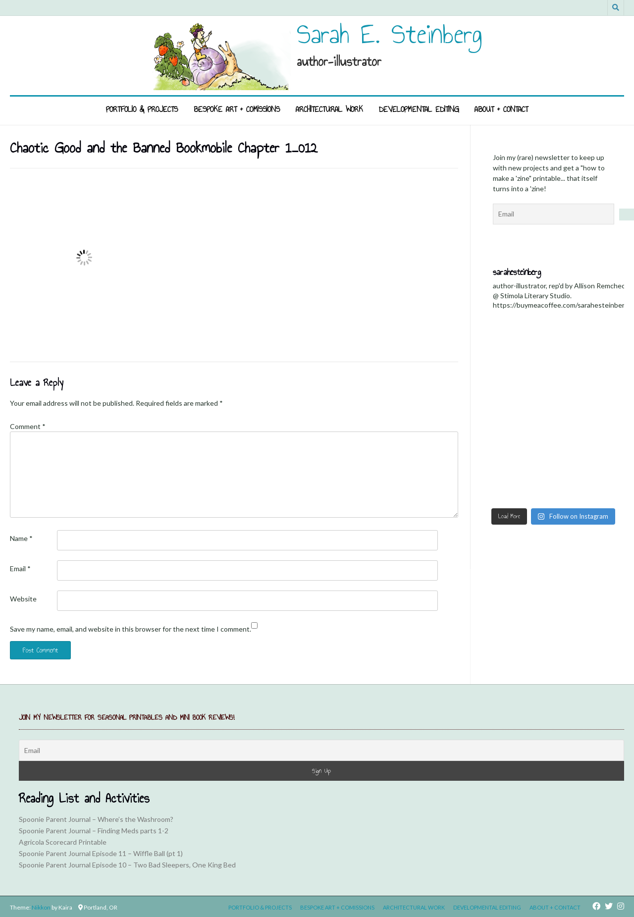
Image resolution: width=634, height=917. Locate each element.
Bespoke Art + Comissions (237, 109)
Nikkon (41, 907)
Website (23, 598)
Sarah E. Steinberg (389, 34)
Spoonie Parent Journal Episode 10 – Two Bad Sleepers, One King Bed (127, 865)
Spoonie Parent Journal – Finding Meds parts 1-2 (93, 830)
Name (21, 538)
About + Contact (501, 109)
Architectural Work (329, 109)
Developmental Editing (419, 109)
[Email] (321, 750)
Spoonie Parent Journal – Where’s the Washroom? (96, 819)
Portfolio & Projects (142, 109)
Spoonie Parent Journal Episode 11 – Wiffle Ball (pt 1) (101, 853)
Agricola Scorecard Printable (62, 842)
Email (20, 568)
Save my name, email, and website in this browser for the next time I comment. (130, 629)
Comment (28, 426)
